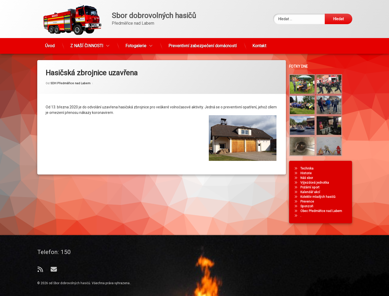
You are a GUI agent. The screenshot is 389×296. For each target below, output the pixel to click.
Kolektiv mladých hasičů (320, 197)
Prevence (309, 201)
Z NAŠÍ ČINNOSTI (86, 43)
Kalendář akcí (312, 192)
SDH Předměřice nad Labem (70, 79)
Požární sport (312, 187)
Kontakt (259, 43)
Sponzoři (309, 206)
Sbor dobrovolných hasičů (71, 283)
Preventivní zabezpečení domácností (202, 43)
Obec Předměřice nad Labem (323, 211)
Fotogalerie (135, 43)
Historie (308, 173)
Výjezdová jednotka (317, 182)
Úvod (50, 43)
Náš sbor (309, 178)
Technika (309, 168)
